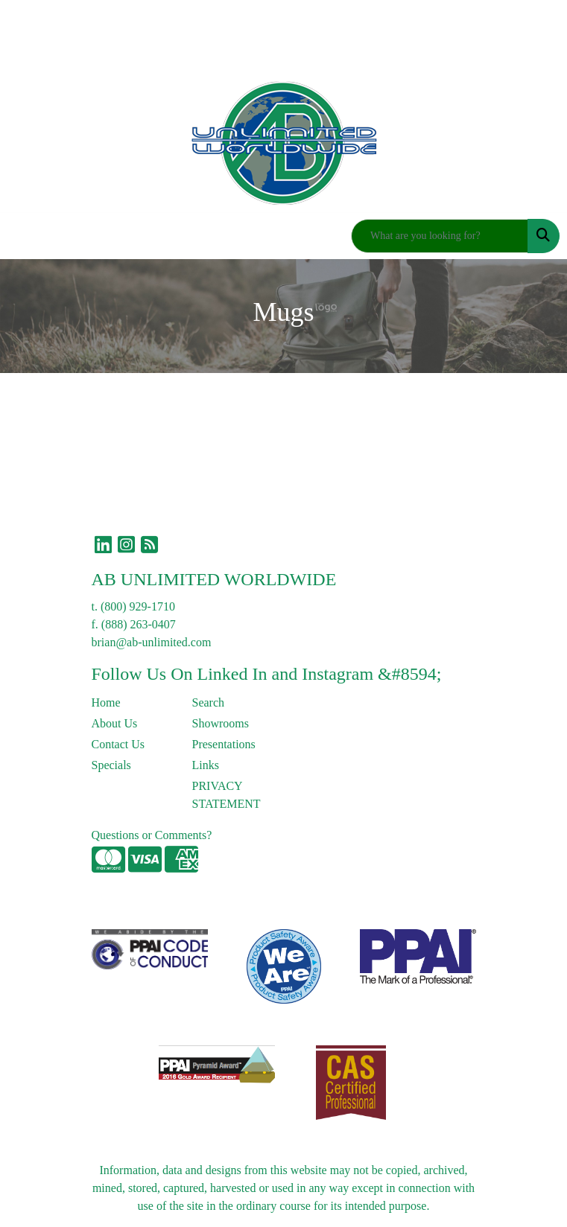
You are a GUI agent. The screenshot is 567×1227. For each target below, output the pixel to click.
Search (208, 702)
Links (205, 765)
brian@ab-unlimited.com (152, 642)
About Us (115, 723)
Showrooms (220, 723)
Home (106, 702)
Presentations (224, 744)
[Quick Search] (439, 236)
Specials (111, 765)
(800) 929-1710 (138, 606)
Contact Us (118, 744)
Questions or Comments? (152, 835)
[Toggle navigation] (23, 236)
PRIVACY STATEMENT (226, 795)
